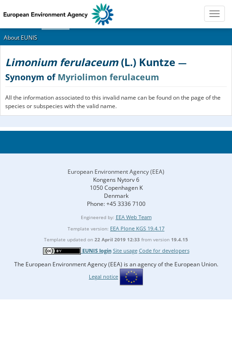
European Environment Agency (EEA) (116, 172)
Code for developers (164, 250)
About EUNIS (20, 38)
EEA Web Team (134, 217)
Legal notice (103, 276)
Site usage (125, 250)
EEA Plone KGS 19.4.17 (137, 228)
